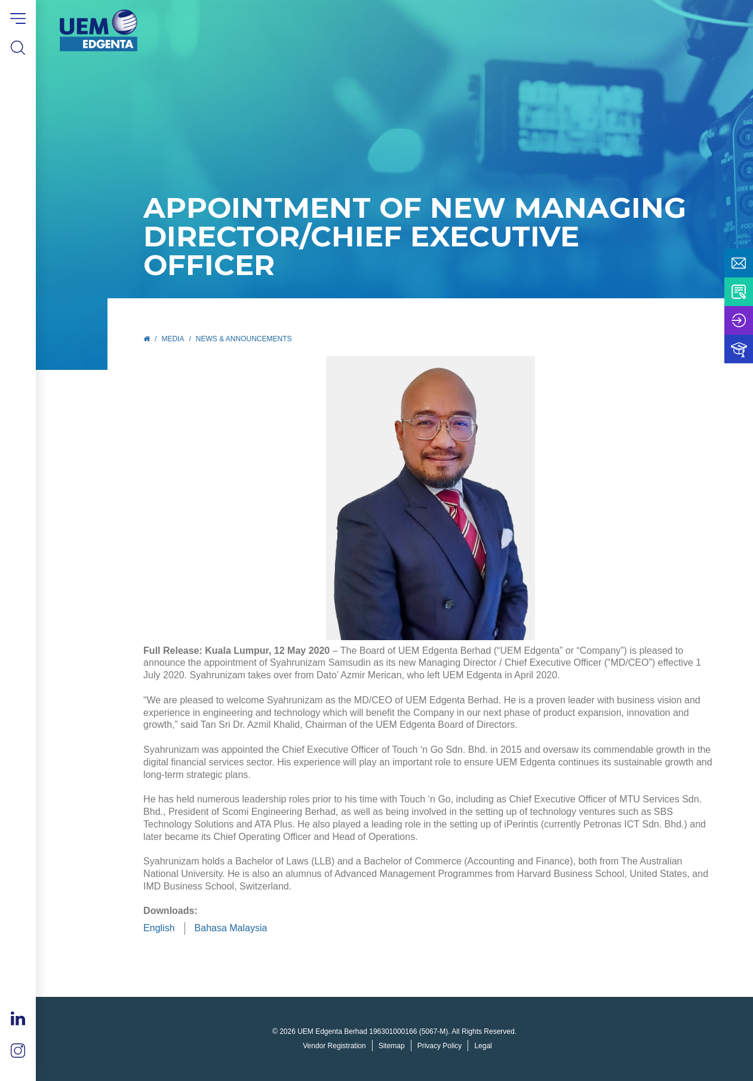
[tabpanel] (430, 498)
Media (172, 339)
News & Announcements (244, 339)
